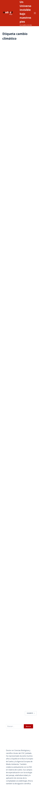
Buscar (28, 726)
